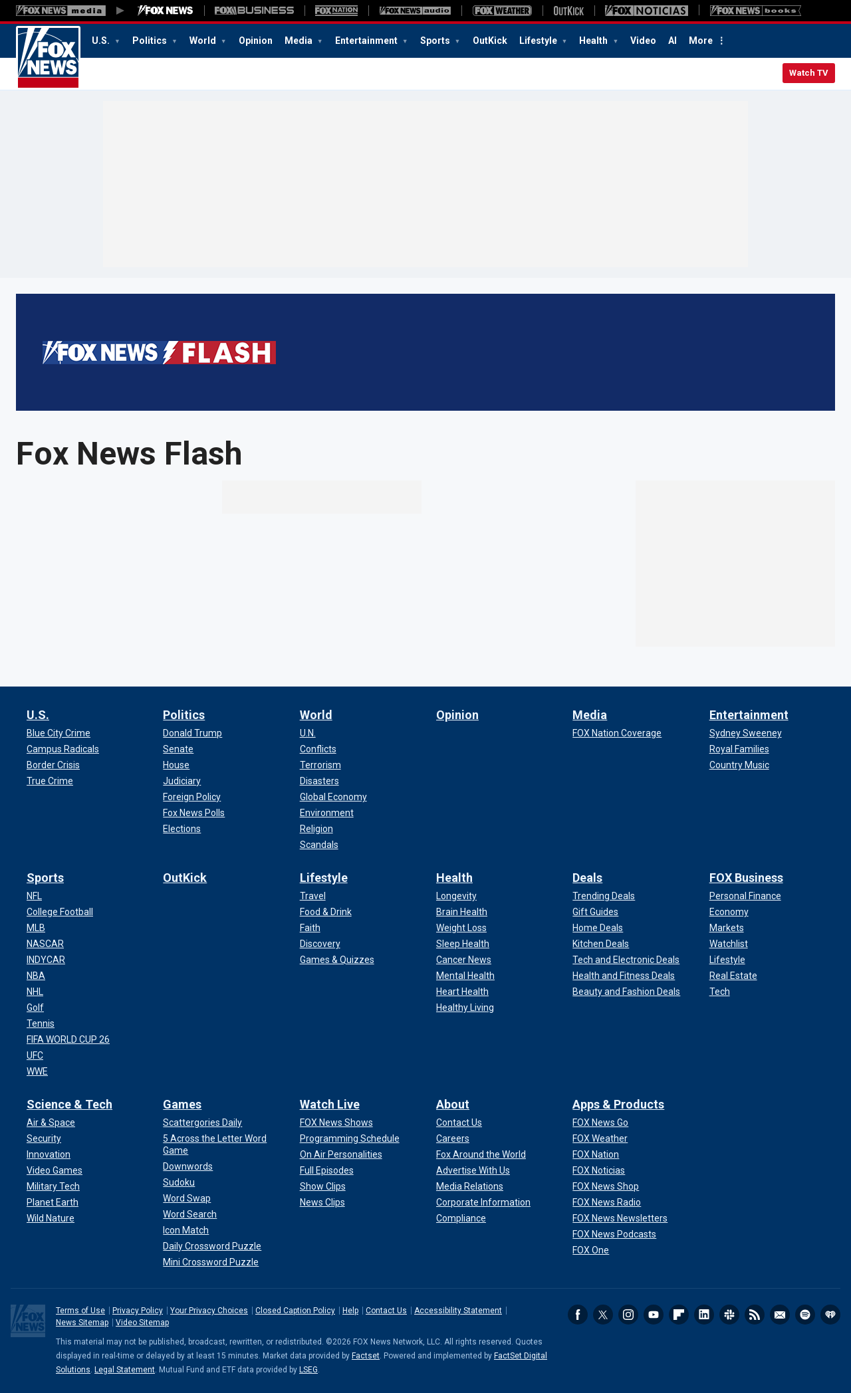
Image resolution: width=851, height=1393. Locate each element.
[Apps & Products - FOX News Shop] (605, 1186)
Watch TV (808, 73)
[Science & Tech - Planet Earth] (52, 1202)
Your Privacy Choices (209, 1310)
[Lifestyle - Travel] (313, 896)
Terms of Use (80, 1310)
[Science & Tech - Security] (44, 1138)
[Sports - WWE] (37, 1071)
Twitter (603, 1315)
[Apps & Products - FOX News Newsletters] (620, 1218)
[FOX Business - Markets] (726, 927)
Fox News (48, 58)
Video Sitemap (142, 1322)
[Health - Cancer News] (463, 959)
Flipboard (679, 1315)
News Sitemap (82, 1322)
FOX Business (746, 878)
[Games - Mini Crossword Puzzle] (211, 1262)
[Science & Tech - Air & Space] (51, 1122)
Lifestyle (539, 40)
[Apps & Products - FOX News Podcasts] (614, 1234)
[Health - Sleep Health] (462, 943)
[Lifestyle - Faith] (310, 927)
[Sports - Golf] (35, 1007)
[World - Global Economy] (333, 797)
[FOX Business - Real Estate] (733, 975)
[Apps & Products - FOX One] (590, 1250)
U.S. (102, 40)
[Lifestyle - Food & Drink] (326, 912)
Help (350, 1310)
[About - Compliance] (461, 1218)
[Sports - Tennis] (41, 1023)
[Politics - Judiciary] (182, 781)
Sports (436, 40)
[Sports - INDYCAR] (46, 959)
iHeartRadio (830, 1315)
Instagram (628, 1315)
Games (182, 1104)
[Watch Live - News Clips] (322, 1202)
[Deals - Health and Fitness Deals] (623, 975)
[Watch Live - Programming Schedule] (350, 1138)
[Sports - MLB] (36, 927)
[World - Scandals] (319, 844)
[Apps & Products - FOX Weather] (600, 1138)
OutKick (490, 40)
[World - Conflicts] (318, 749)
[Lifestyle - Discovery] (320, 943)
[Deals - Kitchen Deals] (600, 943)
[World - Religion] (316, 828)
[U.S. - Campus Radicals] (63, 749)
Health (594, 40)
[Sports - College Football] (60, 912)
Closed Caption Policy (295, 1310)
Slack (729, 1315)
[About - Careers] (452, 1138)
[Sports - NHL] (35, 991)
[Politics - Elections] (182, 828)
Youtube (654, 1315)
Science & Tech (69, 1104)
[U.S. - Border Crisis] (53, 765)
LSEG (308, 1369)
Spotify (805, 1315)
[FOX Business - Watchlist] (728, 943)
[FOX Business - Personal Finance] (745, 896)
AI (672, 40)
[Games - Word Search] (190, 1214)
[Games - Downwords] (188, 1166)
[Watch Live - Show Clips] (323, 1186)
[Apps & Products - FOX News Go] (600, 1122)
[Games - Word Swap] (187, 1198)
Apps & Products (618, 1104)
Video (643, 40)
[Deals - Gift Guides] (595, 912)
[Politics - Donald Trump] (192, 733)
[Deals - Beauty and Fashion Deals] (626, 991)
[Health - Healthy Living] (465, 1007)
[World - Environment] (327, 812)
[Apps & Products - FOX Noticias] (598, 1170)
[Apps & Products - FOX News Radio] (606, 1202)
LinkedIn (704, 1315)
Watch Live (330, 1104)
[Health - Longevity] (456, 896)
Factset (366, 1355)
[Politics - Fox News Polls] (194, 812)
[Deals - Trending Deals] (603, 896)
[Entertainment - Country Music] (739, 765)
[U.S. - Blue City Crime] (58, 733)
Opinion (256, 40)
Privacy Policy (137, 1310)
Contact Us (386, 1310)
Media (299, 40)
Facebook (578, 1315)
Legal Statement (124, 1369)
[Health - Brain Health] (461, 912)
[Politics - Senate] (178, 749)
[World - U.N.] (308, 733)
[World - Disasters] (319, 781)
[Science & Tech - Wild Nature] (50, 1218)
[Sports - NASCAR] (45, 943)
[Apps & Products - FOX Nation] (595, 1154)
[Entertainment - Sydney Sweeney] (745, 733)
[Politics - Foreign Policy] (192, 797)
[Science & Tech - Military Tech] (53, 1186)
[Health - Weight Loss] (461, 927)
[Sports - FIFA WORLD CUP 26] (68, 1039)
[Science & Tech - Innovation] (48, 1154)
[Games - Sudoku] (179, 1182)
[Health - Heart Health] (462, 991)
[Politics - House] (176, 765)
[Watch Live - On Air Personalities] (341, 1154)
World (203, 40)
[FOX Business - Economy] (729, 912)
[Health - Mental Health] (465, 975)
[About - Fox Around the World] (481, 1154)
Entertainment (367, 40)
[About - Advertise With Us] (473, 1170)
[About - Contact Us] (459, 1122)
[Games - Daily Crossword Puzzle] (212, 1246)
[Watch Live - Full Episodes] (327, 1170)
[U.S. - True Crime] (50, 781)
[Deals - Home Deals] (597, 927)
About (452, 1104)
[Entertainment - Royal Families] (739, 749)
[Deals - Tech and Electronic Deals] (625, 959)
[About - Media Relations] (469, 1186)
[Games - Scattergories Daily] (202, 1122)
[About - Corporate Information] (483, 1202)
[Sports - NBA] (36, 975)
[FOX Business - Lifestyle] (727, 959)
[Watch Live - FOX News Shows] (336, 1122)
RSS (755, 1315)
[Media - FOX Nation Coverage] (617, 733)
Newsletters (780, 1315)
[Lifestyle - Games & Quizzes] (337, 959)
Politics (150, 40)
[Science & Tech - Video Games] (54, 1170)
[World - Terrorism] (320, 765)
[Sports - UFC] (35, 1055)
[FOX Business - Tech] (719, 991)
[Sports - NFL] (34, 896)
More (701, 40)
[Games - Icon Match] (186, 1230)
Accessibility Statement (458, 1310)
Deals (587, 878)
